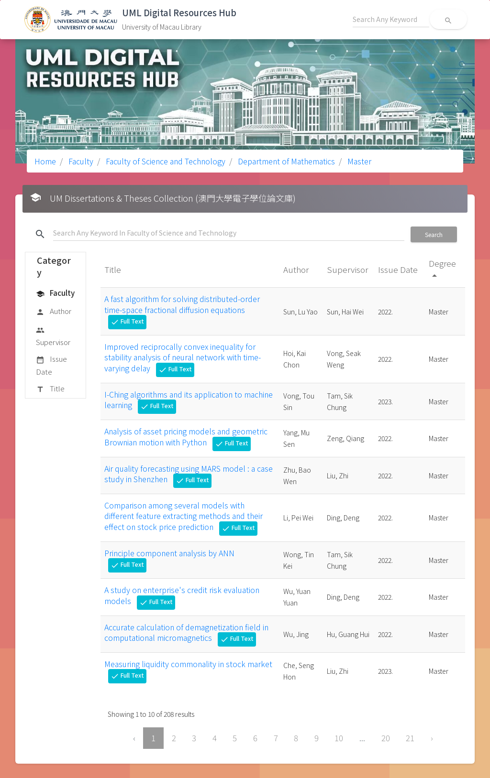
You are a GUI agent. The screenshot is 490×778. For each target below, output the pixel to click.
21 (410, 738)
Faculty (80, 161)
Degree (442, 269)
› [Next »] (432, 738)
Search (434, 234)
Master (358, 161)
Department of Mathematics (285, 161)
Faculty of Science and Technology (164, 161)
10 (338, 738)
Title (50, 389)
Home (45, 161)
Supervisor (53, 335)
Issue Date (51, 365)
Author (53, 311)
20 (385, 738)
